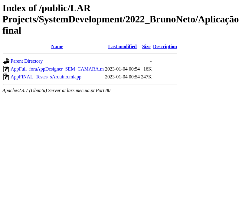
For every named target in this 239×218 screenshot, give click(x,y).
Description (165, 46)
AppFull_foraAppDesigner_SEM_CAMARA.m (57, 68)
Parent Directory (27, 61)
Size (146, 46)
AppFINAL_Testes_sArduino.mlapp (46, 76)
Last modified (122, 46)
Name (57, 46)
